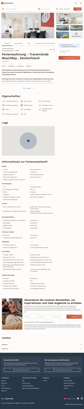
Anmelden (74, 316)
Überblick (7, 43)
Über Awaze (4, 383)
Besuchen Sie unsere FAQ (21, 370)
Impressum (4, 390)
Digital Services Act (68, 385)
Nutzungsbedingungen (28, 385)
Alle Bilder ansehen (76, 35)
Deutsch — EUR (69, 399)
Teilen (52, 49)
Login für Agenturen (6, 388)
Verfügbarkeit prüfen (69, 58)
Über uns (3, 380)
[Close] (81, 3)
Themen (45, 380)
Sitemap (66, 388)
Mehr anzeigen (28, 88)
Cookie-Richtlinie (68, 380)
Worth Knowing (26, 383)
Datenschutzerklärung (69, 383)
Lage (28, 43)
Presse (3, 385)
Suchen (77, 9)
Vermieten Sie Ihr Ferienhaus (62, 370)
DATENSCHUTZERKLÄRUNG (66, 325)
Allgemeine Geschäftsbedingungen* (74, 404)
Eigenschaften (18, 43)
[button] (46, 9)
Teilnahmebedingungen (46, 322)
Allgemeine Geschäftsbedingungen (30, 388)
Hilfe (23, 380)
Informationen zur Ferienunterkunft (45, 43)
